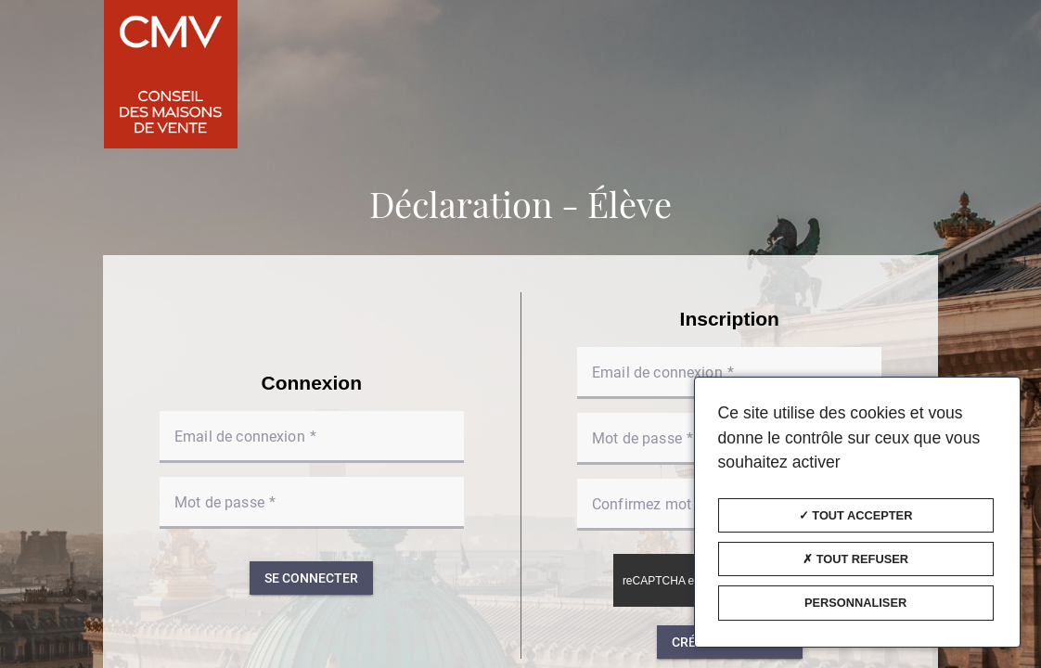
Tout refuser (855, 559)
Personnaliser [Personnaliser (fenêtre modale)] (855, 603)
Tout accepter (856, 515)
